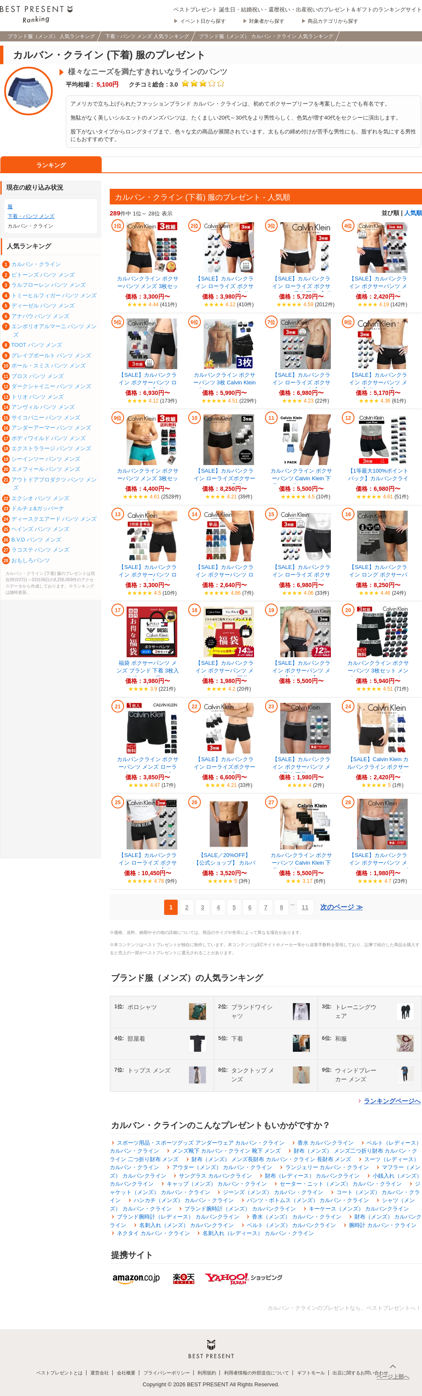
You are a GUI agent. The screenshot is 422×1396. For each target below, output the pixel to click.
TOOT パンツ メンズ (36, 345)
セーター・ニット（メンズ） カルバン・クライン (341, 1184)
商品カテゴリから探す (333, 21)
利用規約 (206, 1372)
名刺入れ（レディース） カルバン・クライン (258, 1233)
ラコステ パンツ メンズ (40, 550)
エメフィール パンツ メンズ (45, 469)
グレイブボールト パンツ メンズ (51, 355)
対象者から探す (266, 21)
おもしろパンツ (30, 560)
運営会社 (99, 1372)
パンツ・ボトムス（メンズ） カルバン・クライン (308, 1200)
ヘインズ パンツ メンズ (40, 529)
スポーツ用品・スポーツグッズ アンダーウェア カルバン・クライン (200, 1143)
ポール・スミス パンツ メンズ (48, 365)
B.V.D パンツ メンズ (36, 539)
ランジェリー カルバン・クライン (327, 1167)
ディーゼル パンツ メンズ (43, 305)
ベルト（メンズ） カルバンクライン (291, 1225)
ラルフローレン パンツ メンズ (48, 285)
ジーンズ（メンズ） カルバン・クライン (273, 1192)
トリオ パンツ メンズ (37, 397)
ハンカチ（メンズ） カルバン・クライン (184, 1200)
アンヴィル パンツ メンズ (43, 407)
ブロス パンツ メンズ (37, 376)
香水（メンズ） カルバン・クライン (296, 1217)
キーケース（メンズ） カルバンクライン (359, 1209)
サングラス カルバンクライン (215, 1176)
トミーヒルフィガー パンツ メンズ (54, 295)
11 (305, 907)
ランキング (51, 165)
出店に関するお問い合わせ (360, 1372)
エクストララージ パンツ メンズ (51, 448)
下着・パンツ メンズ (31, 216)
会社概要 (126, 1372)
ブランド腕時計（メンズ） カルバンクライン (240, 1209)
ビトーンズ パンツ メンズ (43, 275)
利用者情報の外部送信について (256, 1372)
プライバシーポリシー (166, 1372)
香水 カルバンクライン (326, 1143)
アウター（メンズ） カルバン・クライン (222, 1167)
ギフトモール (311, 1372)
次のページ (341, 907)
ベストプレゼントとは (59, 1372)
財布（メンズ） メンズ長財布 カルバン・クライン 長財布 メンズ (271, 1159)
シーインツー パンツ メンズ (45, 459)
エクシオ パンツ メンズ (40, 498)
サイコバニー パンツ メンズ (45, 417)
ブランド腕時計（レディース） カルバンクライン (178, 1217)
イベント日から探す (203, 21)
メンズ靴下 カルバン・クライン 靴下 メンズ (226, 1151)
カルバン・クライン (36, 264)
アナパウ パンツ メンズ (40, 316)
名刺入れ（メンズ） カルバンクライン (186, 1225)
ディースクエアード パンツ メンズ (54, 519)
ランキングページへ (392, 1101)
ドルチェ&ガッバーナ (38, 508)
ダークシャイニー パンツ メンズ (51, 386)
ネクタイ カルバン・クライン (153, 1233)
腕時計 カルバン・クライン (383, 1225)
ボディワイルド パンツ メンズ (48, 438)
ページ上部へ (392, 1377)
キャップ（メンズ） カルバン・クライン (217, 1184)
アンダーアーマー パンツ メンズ (51, 428)
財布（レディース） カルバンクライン (312, 1176)
